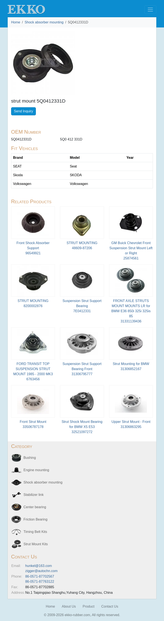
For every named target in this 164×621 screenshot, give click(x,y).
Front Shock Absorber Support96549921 (33, 248)
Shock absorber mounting (44, 22)
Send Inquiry (23, 111)
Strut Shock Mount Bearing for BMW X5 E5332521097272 (82, 427)
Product (88, 606)
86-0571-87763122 (39, 581)
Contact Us (109, 606)
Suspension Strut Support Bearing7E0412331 (82, 306)
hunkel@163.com (38, 566)
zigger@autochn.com (41, 571)
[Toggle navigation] (150, 9)
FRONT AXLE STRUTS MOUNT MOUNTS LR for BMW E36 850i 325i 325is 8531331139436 (131, 311)
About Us (69, 606)
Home (15, 22)
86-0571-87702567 (39, 576)
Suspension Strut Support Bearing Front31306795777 (82, 369)
